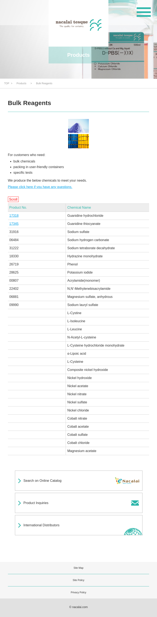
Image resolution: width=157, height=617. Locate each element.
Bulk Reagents (44, 83)
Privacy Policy (78, 592)
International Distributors (41, 525)
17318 (14, 215)
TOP (6, 83)
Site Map (78, 567)
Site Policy (78, 580)
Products (21, 83)
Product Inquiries (35, 503)
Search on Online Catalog (42, 480)
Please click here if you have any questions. (40, 187)
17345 (14, 223)
